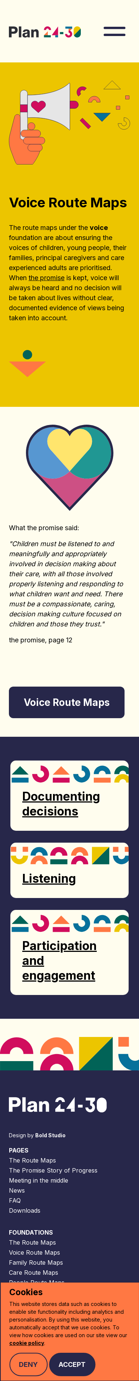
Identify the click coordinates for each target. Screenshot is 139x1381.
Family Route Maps (36, 1262)
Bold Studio (50, 1135)
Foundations (31, 1232)
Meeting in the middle (38, 1180)
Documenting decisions (61, 803)
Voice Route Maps (34, 1252)
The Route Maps (32, 1160)
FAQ (15, 1200)
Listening (49, 878)
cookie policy (26, 1343)
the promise (46, 278)
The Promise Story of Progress (53, 1170)
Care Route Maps (33, 1272)
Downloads (24, 1210)
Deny (28, 1364)
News (17, 1190)
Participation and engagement (59, 961)
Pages (19, 1150)
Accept (72, 1364)
